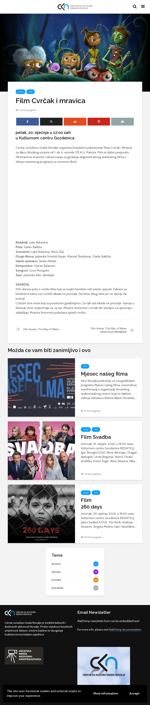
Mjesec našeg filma (104, 374)
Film (31, 91)
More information (105, 693)
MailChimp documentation (125, 629)
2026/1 (86, 429)
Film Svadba (96, 437)
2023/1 (20, 91)
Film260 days (91, 503)
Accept (134, 693)
